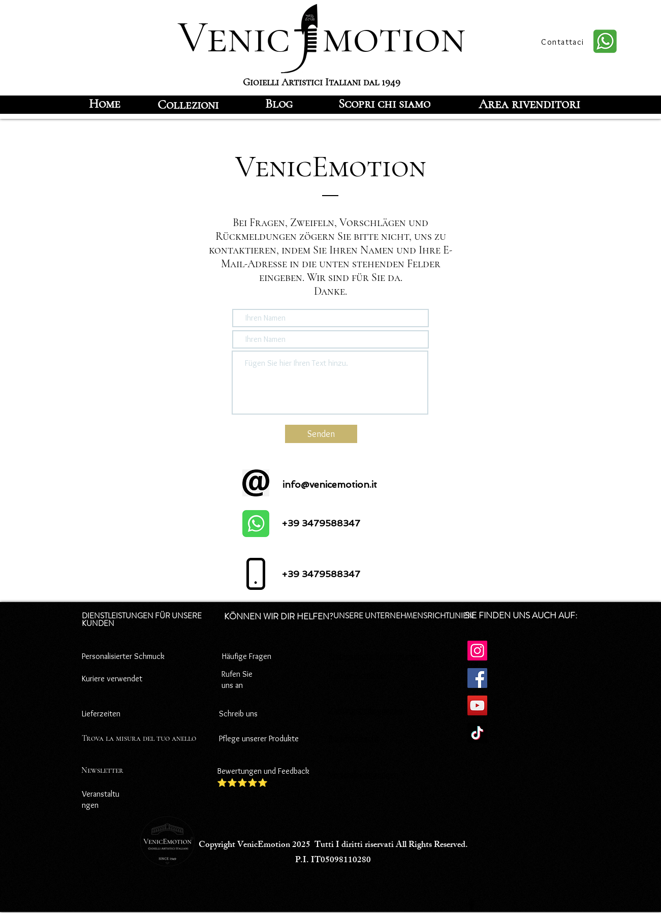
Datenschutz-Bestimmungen (377, 656)
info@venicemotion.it (329, 484)
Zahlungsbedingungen (365, 710)
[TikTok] (477, 733)
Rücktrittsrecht (354, 738)
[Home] (105, 103)
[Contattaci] (564, 42)
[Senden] (321, 434)
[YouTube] (477, 705)
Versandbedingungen (363, 774)
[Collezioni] (188, 105)
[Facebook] (477, 678)
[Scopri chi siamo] (384, 103)
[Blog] (279, 103)
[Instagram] (477, 650)
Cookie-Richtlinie (356, 675)
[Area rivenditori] (529, 103)
